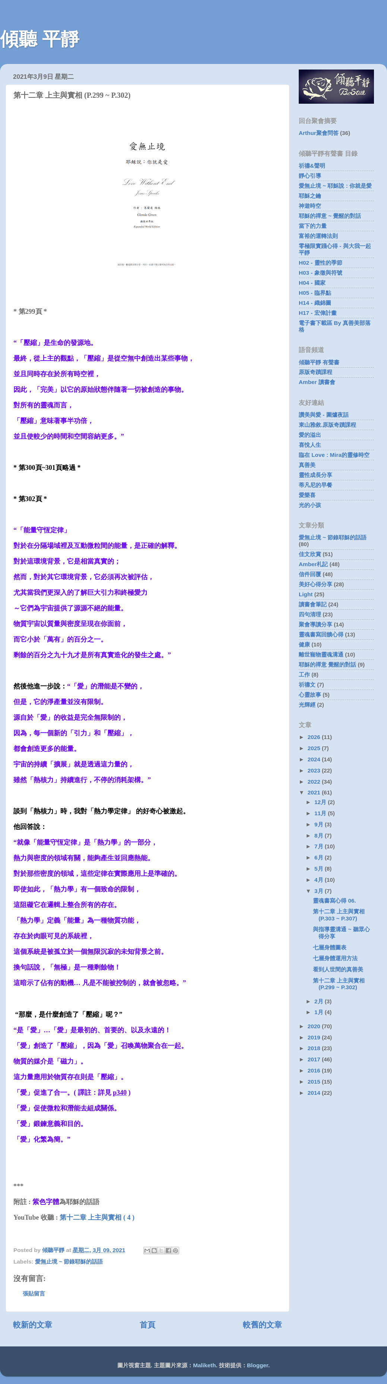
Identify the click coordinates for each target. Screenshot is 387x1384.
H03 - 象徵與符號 (320, 273)
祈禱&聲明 (312, 165)
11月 (321, 813)
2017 (315, 1059)
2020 (315, 1026)
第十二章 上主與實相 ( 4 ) (97, 1217)
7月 (319, 846)
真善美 (307, 465)
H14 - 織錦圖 (315, 303)
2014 (315, 1093)
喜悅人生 (310, 445)
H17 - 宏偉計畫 (318, 313)
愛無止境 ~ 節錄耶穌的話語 (69, 1261)
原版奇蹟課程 (315, 372)
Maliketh (204, 1365)
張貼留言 (34, 1293)
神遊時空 (310, 206)
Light (306, 594)
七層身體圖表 (329, 947)
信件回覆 (310, 574)
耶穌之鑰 (310, 196)
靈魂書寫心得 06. (334, 900)
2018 (315, 1048)
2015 (315, 1081)
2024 (315, 759)
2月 (319, 1001)
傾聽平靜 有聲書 (319, 362)
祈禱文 (307, 684)
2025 (315, 748)
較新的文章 (32, 1324)
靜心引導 (310, 175)
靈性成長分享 (315, 475)
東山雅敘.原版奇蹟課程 (327, 425)
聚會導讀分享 (315, 624)
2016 (315, 1070)
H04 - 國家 (312, 283)
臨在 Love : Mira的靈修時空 (334, 455)
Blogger (257, 1365)
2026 (315, 737)
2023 (315, 770)
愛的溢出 (310, 435)
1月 (319, 1012)
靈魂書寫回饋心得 (321, 634)
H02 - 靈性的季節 (320, 262)
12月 (321, 802)
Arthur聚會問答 (319, 133)
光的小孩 (310, 505)
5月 (319, 868)
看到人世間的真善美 (338, 969)
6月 (319, 857)
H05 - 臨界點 (315, 293)
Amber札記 (313, 564)
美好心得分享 (315, 584)
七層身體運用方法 (335, 958)
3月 (319, 891)
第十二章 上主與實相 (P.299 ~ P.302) (339, 983)
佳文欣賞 (310, 554)
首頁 (147, 1324)
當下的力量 (313, 226)
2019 (315, 1037)
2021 (315, 792)
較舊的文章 (262, 1324)
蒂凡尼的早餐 (315, 485)
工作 (304, 674)
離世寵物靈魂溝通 (321, 654)
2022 (315, 781)
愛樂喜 (307, 495)
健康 (304, 644)
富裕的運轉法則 (318, 236)
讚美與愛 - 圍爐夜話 (324, 415)
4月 (319, 880)
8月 (319, 835)
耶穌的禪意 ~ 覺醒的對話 (330, 216)
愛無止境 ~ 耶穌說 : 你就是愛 (335, 186)
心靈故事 (310, 694)
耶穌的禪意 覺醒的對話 (327, 664)
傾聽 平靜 (39, 39)
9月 (319, 824)
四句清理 (310, 614)
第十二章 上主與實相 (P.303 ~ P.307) (339, 914)
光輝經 (307, 704)
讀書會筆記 (313, 604)
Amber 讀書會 (317, 382)
